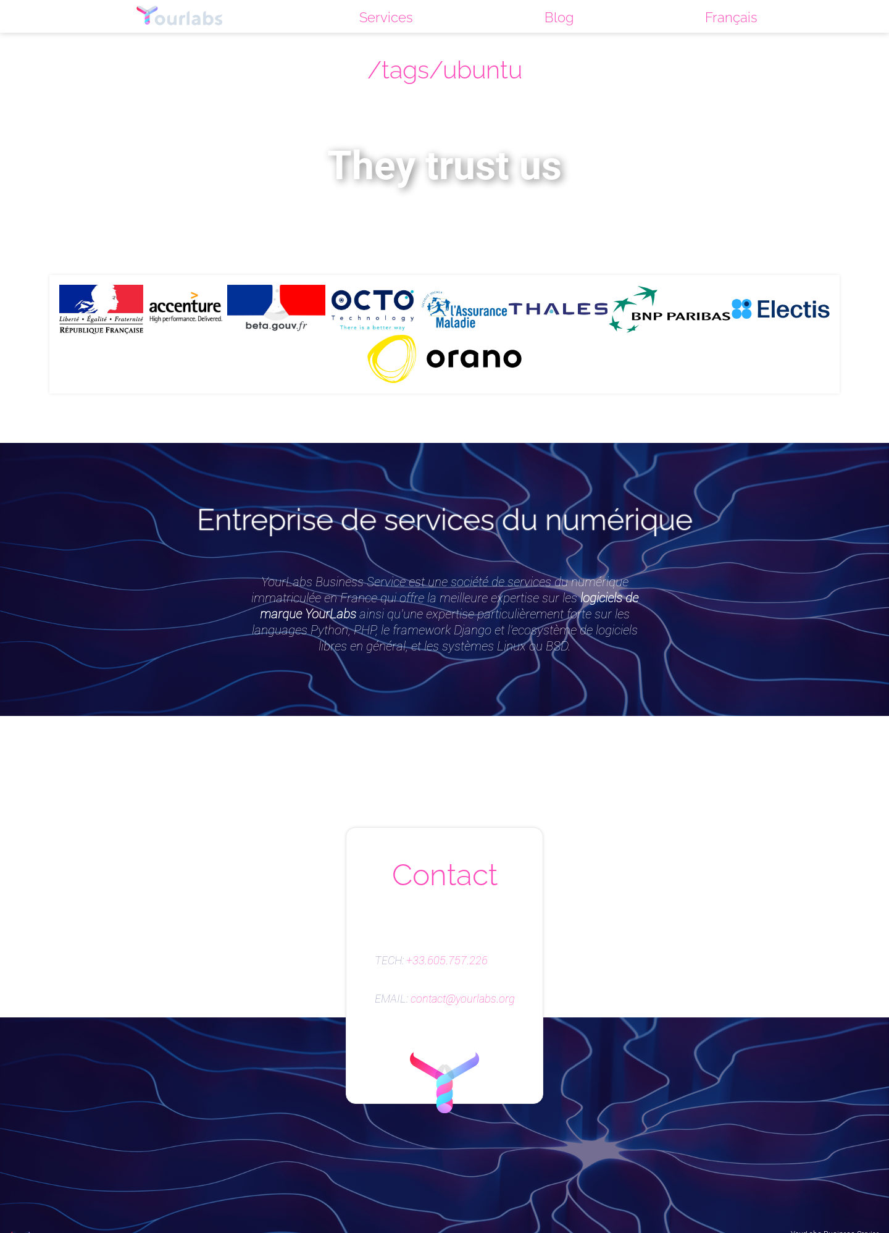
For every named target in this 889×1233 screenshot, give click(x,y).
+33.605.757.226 (447, 960)
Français (731, 17)
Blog (559, 17)
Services (386, 17)
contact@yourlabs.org (463, 999)
